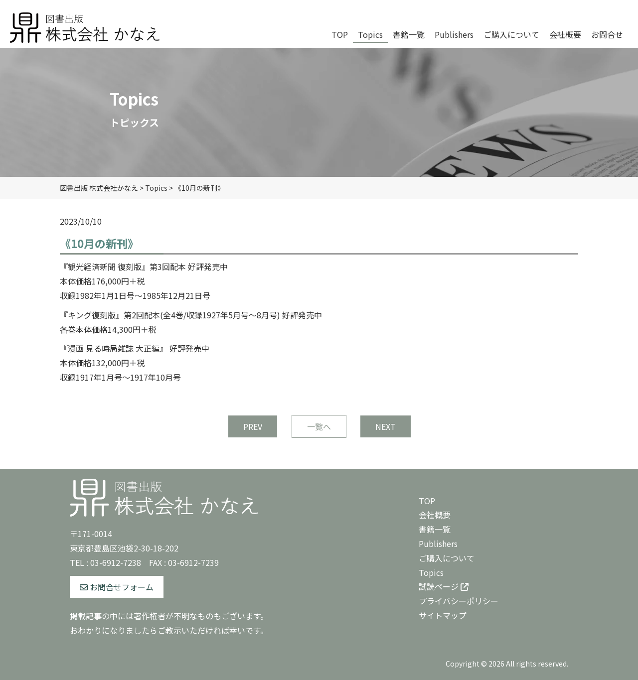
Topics (431, 572)
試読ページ (444, 586)
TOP (427, 501)
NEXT (385, 426)
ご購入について (447, 558)
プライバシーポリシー (458, 601)
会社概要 (435, 515)
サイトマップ (443, 615)
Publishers (438, 543)
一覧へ (319, 426)
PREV (252, 426)
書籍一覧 (435, 529)
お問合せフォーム (117, 587)
